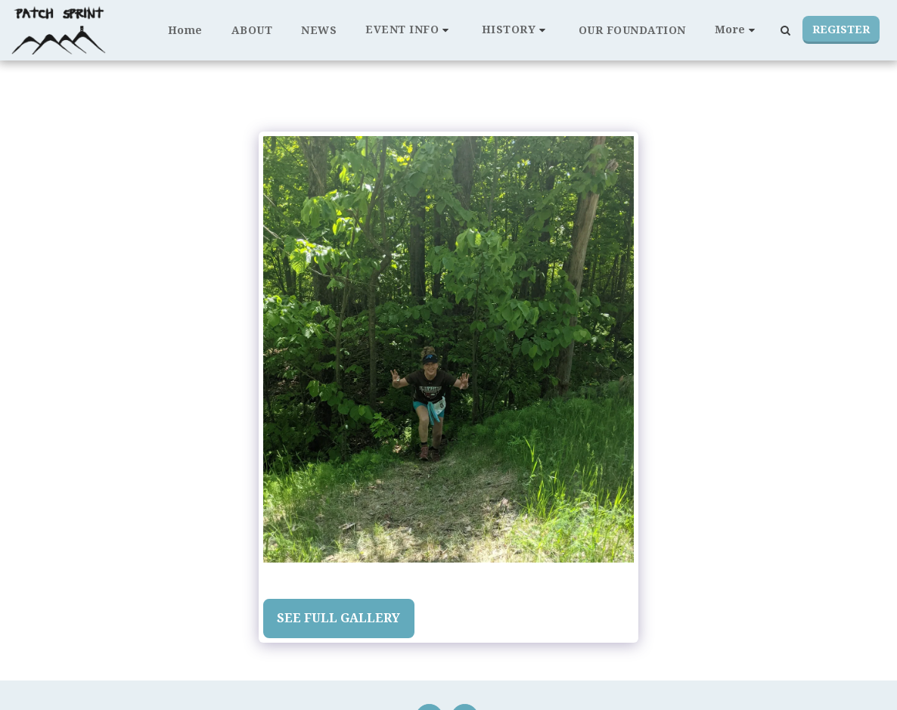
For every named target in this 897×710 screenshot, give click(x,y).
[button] (409, 30)
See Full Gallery (338, 617)
